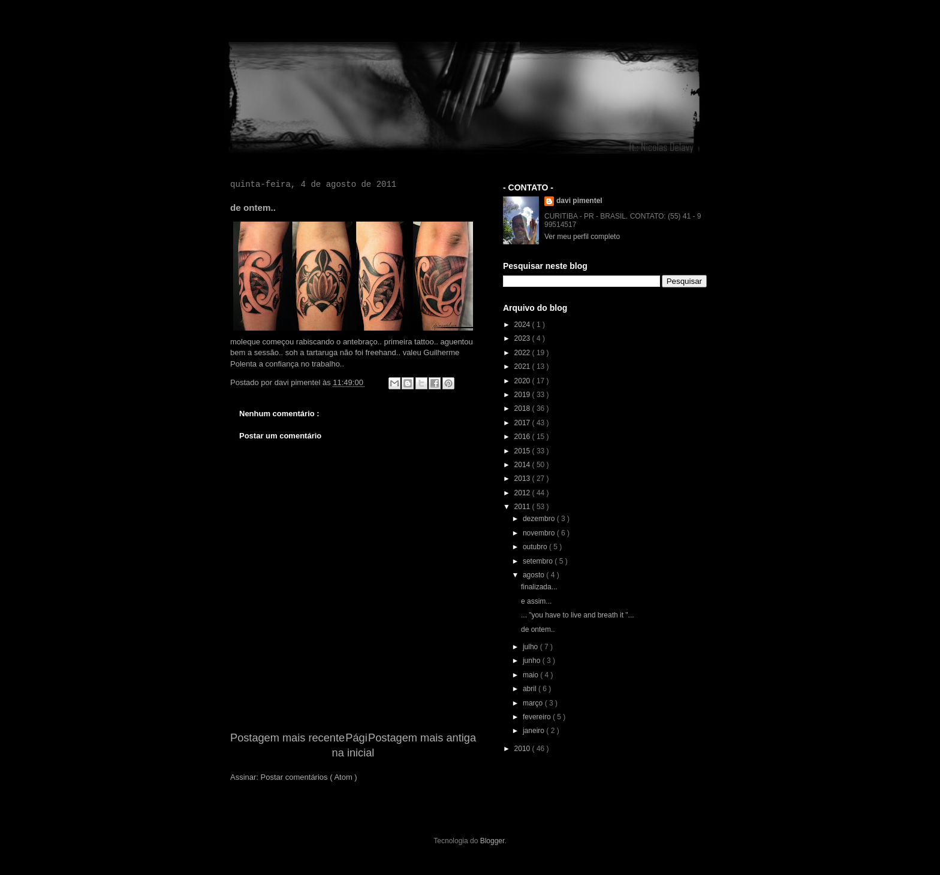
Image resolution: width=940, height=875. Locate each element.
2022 (523, 353)
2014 (523, 465)
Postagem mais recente (287, 738)
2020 (523, 381)
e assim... (536, 601)
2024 (523, 324)
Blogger (492, 841)
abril (530, 689)
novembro (540, 533)
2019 (523, 394)
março (534, 703)
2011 (523, 506)
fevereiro (538, 717)
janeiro (534, 730)
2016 (523, 436)
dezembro (540, 518)
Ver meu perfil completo (582, 236)
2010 (523, 748)
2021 (523, 366)
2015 (523, 451)
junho (533, 660)
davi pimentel (579, 200)
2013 (523, 478)
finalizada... (539, 587)
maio (531, 675)
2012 (523, 493)
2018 (523, 408)
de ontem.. (538, 629)
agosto (534, 575)
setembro (539, 561)
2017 (523, 423)
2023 (523, 338)
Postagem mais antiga (422, 738)
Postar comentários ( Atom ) (309, 777)
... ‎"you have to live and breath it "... (577, 615)
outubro (536, 547)
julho (531, 647)
